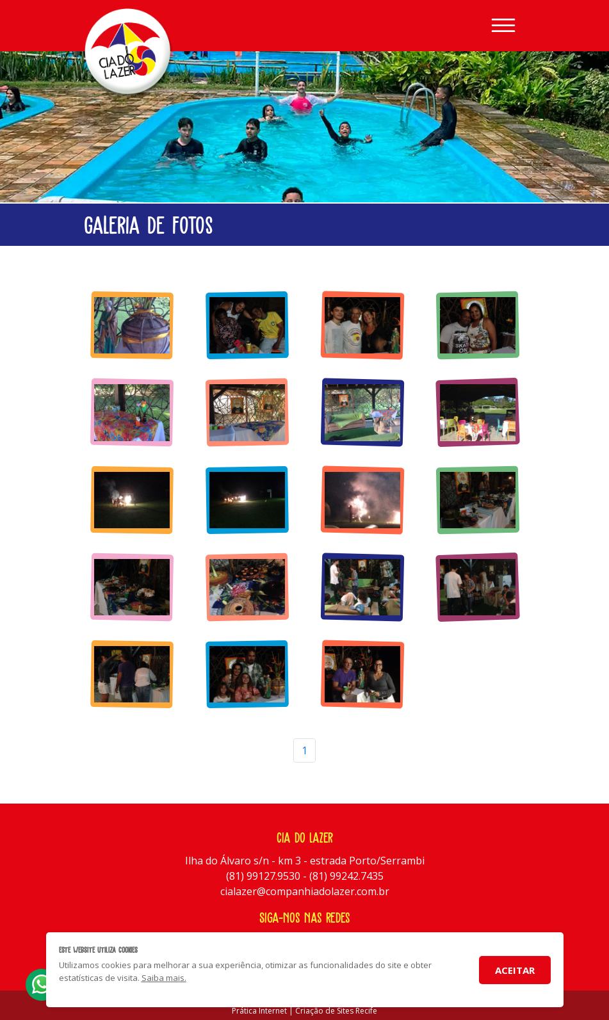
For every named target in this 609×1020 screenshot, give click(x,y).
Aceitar (515, 970)
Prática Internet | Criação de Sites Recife (304, 1010)
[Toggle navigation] (503, 25)
